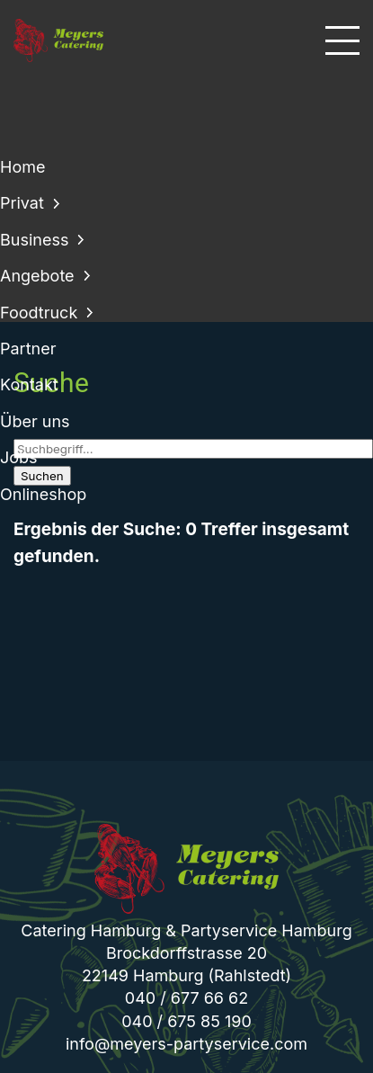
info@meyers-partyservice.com (186, 1043)
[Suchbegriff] (193, 449)
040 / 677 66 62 (186, 997)
